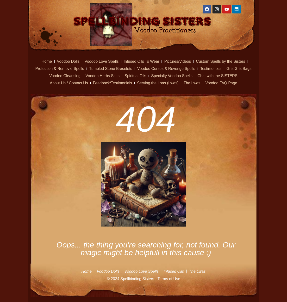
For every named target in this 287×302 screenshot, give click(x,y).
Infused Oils (174, 271)
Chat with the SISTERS (217, 76)
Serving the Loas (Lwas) (158, 83)
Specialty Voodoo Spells (172, 76)
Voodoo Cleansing (65, 76)
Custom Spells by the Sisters (220, 61)
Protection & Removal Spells (59, 69)
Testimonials (210, 69)
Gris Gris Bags (238, 69)
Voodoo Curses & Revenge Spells (166, 69)
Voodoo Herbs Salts (102, 76)
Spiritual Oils (135, 76)
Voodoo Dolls (68, 61)
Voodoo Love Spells (102, 61)
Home (47, 61)
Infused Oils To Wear (141, 61)
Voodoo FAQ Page (221, 83)
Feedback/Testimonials (112, 83)
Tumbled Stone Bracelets (110, 69)
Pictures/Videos (177, 61)
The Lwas (192, 83)
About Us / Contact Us (69, 83)
